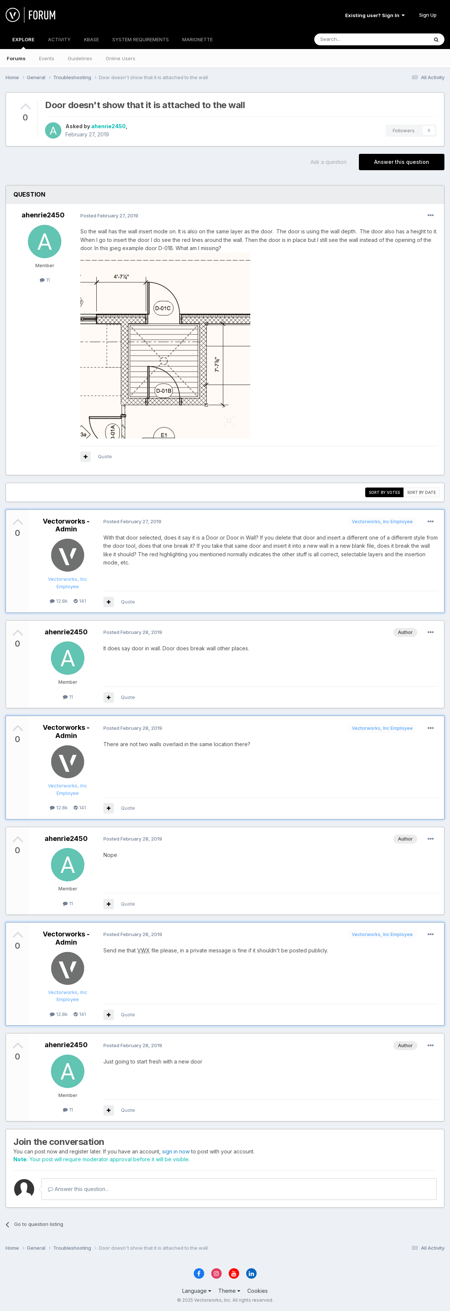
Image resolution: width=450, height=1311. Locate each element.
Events (46, 58)
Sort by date (421, 492)
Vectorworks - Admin (66, 525)
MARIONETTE (197, 39)
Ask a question (329, 162)
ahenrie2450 (108, 126)
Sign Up (428, 15)
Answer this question (401, 162)
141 (80, 601)
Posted (109, 215)
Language (196, 1291)
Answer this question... (78, 1189)
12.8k (59, 601)
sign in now (176, 1151)
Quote (105, 456)
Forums (16, 58)
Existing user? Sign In (375, 15)
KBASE (91, 39)
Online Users (120, 58)
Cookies (257, 1291)
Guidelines (80, 58)
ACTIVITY (59, 39)
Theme (229, 1291)
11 (45, 280)
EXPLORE (23, 42)
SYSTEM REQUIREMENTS (140, 39)
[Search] (352, 39)
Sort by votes (384, 492)
